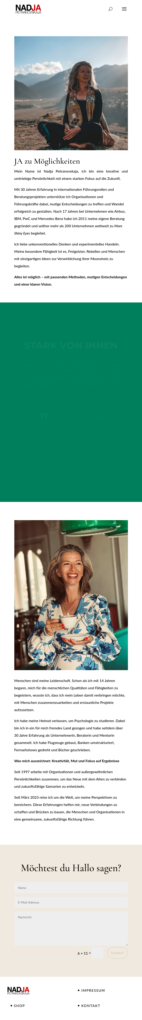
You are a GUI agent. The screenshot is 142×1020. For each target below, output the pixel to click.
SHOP (19, 1006)
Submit (117, 953)
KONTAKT (90, 1006)
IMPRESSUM (93, 990)
